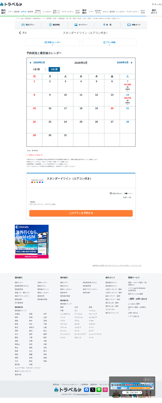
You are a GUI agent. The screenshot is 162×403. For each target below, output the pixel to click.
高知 (45, 354)
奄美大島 (18, 375)
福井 (30, 334)
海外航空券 (87, 286)
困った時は (157, 4)
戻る (23, 32)
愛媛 (30, 354)
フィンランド (65, 334)
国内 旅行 (3, 11)
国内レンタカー (43, 293)
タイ (76, 311)
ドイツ (91, 327)
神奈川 (31, 327)
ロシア (91, 331)
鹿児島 (17, 364)
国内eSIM (18, 299)
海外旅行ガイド (111, 286)
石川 (16, 334)
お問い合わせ (133, 313)
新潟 (30, 331)
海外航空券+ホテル (90, 282)
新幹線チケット (43, 289)
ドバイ (91, 337)
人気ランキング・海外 (114, 293)
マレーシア (93, 314)
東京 (16, 327)
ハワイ (62, 321)
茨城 (45, 321)
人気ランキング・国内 (114, 289)
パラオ (91, 321)
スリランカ (79, 317)
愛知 (16, 337)
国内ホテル (42, 286)
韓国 (61, 307)
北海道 (17, 314)
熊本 (30, 361)
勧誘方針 (94, 384)
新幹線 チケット (37, 12)
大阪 (45, 341)
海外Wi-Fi (63, 293)
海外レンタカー (66, 289)
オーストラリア (80, 334)
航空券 (17, 12)
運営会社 (56, 384)
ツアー (10, 12)
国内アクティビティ (22, 296)
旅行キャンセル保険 (135, 294)
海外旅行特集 (65, 296)
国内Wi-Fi (41, 296)
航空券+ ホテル (98, 12)
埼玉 (30, 324)
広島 (45, 348)
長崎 (45, 358)
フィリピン (79, 314)
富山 (45, 331)
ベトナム (92, 311)
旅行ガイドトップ (112, 313)
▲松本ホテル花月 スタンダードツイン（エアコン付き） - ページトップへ (117, 265)
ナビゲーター (110, 309)
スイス (77, 331)
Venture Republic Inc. (82, 394)
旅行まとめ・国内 (112, 303)
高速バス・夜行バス (22, 293)
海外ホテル (64, 286)
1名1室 (36, 69)
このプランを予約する (81, 213)
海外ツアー (64, 282)
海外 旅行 (84, 11)
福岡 (16, 358)
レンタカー (47, 12)
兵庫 (45, 344)
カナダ (77, 324)
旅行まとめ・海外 (112, 306)
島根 (16, 351)
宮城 (30, 317)
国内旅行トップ (20, 311)
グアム (77, 321)
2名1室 (54, 69)
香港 (90, 307)
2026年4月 (124, 62)
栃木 (30, 321)
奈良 (30, 344)
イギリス (92, 324)
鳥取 (30, 348)
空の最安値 (19, 303)
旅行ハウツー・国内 (113, 296)
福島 (16, 321)
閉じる (149, 379)
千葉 (45, 324)
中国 (61, 311)
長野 (16, 331)
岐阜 (45, 337)
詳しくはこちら (132, 392)
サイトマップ (104, 384)
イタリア (78, 327)
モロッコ (78, 337)
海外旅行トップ (66, 304)
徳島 (16, 354)
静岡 (45, 334)
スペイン (63, 331)
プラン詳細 (109, 42)
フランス (63, 327)
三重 (30, 337)
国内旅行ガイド (111, 282)
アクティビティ (67, 12)
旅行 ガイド (154, 11)
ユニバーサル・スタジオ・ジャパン (28, 368)
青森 (30, 314)
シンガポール (65, 314)
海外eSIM (86, 293)
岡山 (16, 348)
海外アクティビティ (90, 289)
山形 (45, 317)
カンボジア (93, 317)
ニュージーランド (95, 334)
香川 (45, 351)
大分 (16, 361)
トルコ (62, 337)
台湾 (76, 307)
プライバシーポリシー (70, 384)
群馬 (16, 324)
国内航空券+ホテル (22, 286)
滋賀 (16, 341)
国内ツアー (19, 282)
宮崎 (45, 361)
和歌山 (17, 344)
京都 (30, 341)
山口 (30, 351)
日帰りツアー (42, 282)
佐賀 (30, 358)
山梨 (45, 327)
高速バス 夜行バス (56, 12)
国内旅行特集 (42, 299)
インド (62, 317)
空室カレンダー (53, 42)
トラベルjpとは (133, 316)
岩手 (45, 314)
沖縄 (30, 364)
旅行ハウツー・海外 (113, 299)
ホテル (23, 12)
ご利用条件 (84, 384)
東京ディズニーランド (23, 371)
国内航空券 (19, 289)
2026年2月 (37, 62)
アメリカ (63, 324)
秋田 (16, 317)
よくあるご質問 (134, 304)
